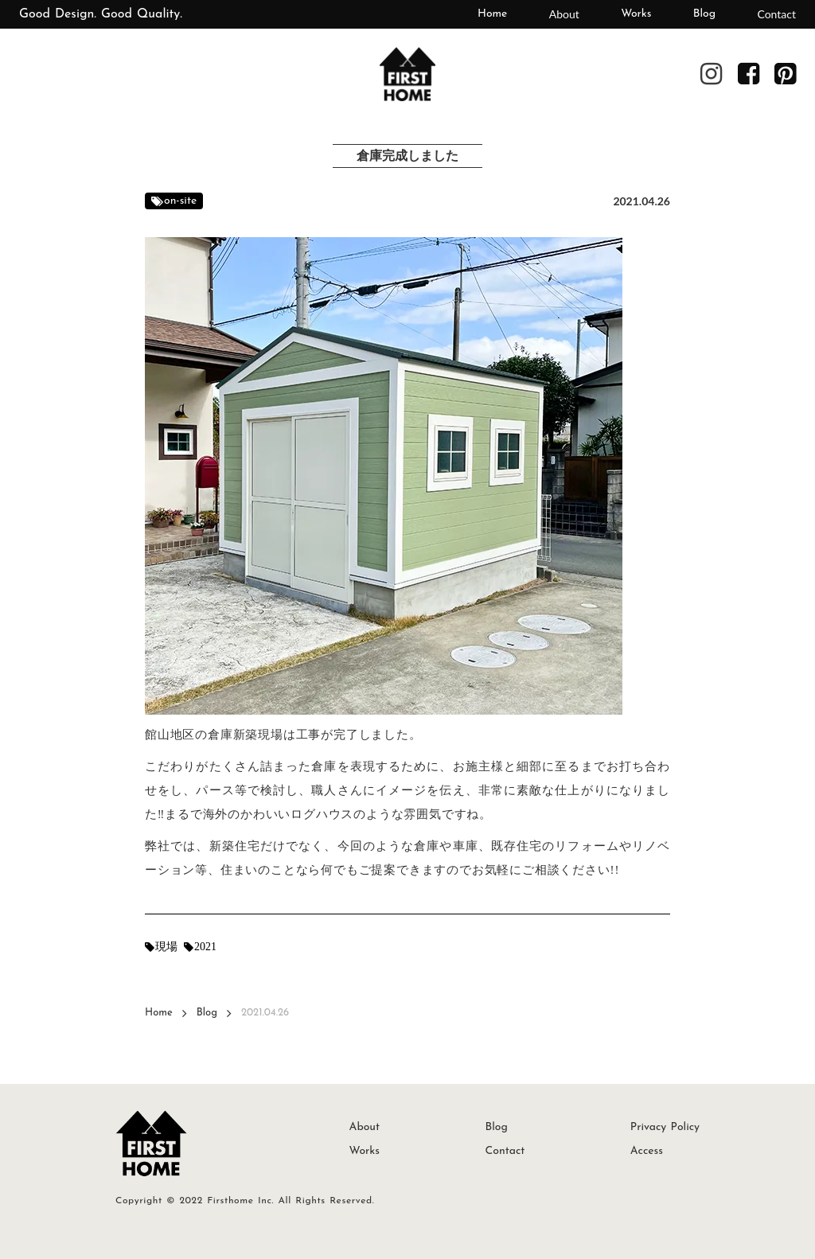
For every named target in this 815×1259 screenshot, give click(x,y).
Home (492, 14)
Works (636, 14)
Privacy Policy (665, 1127)
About (564, 14)
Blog (704, 14)
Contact (776, 14)
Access (646, 1151)
